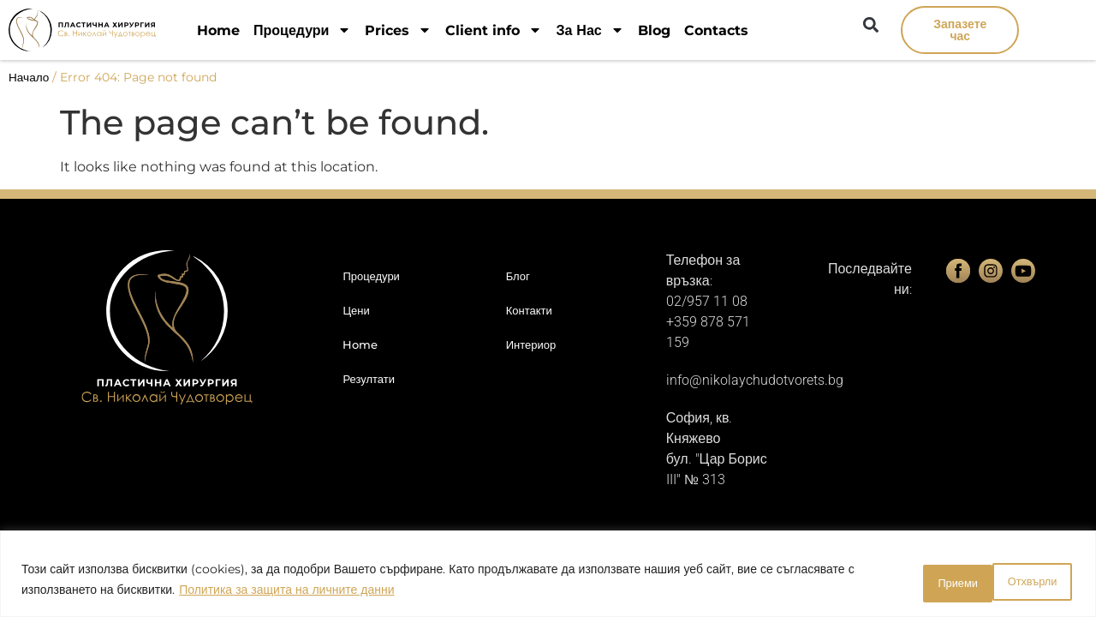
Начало (29, 77)
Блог (518, 276)
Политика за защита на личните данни (286, 592)
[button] (870, 24)
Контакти (529, 310)
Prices (398, 30)
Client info (493, 30)
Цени (355, 310)
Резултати (368, 379)
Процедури (302, 30)
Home (218, 30)
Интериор (531, 344)
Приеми (1028, 582)
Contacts (716, 30)
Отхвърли (923, 582)
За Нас (589, 30)
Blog (654, 30)
